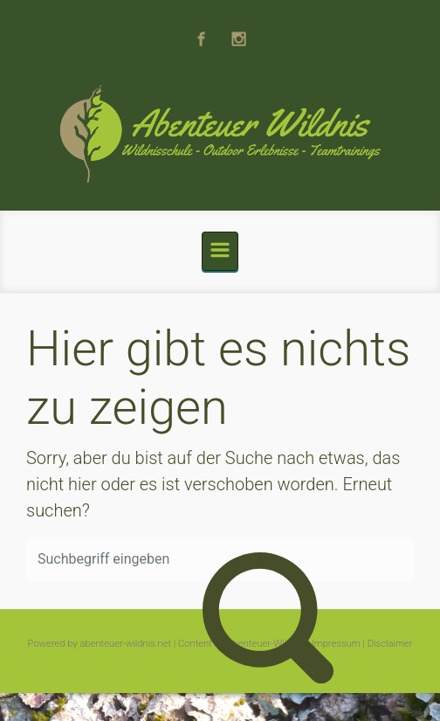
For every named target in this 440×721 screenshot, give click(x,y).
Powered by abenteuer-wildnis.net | (102, 643)
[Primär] (220, 251)
